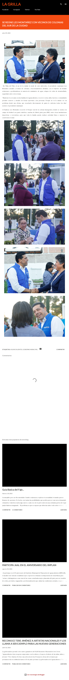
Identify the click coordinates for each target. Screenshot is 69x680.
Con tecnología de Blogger (34, 675)
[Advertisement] (34, 419)
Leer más (63, 510)
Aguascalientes (16, 349)
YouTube (37, 9)
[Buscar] (61, 3)
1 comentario (17, 510)
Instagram (16, 9)
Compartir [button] (60, 349)
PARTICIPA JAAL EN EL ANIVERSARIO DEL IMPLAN (29, 565)
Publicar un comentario (21, 585)
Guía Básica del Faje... (13, 489)
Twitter (27, 9)
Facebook (5, 9)
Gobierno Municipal (30, 349)
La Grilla (11, 4)
